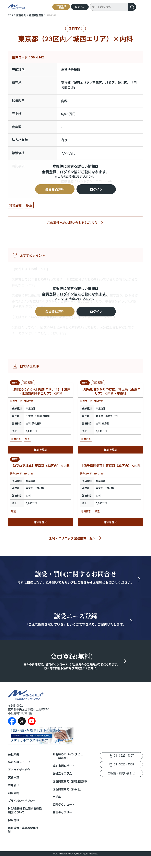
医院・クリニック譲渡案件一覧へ (72, 538)
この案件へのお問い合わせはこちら (72, 222)
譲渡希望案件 (36, 15)
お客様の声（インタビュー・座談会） (68, 756)
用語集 (57, 797)
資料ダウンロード (64, 804)
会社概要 (13, 754)
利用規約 (13, 793)
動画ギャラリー (62, 812)
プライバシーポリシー (22, 800)
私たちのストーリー (20, 762)
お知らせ (13, 785)
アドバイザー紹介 (19, 769)
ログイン (80, 6)
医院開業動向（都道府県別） (70, 781)
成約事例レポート (64, 766)
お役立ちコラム (62, 773)
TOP (10, 15)
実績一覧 (13, 777)
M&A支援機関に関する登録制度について (25, 810)
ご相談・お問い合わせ (121, 773)
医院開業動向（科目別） (68, 789)
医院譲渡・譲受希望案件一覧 (24, 830)
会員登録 (61, 6)
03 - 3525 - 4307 (124, 755)
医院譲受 (21, 15)
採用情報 (13, 820)
